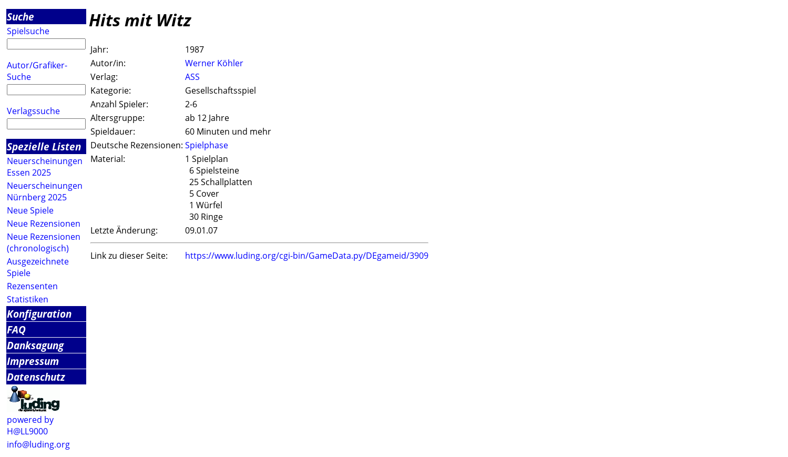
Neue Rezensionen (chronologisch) (43, 242)
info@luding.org (38, 444)
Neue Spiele (30, 210)
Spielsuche (28, 31)
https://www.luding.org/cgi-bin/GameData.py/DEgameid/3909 (306, 255)
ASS (192, 77)
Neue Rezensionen (43, 223)
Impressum (33, 361)
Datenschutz (36, 377)
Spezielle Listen (44, 146)
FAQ (16, 329)
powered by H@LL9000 (30, 425)
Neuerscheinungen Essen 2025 (45, 166)
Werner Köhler (214, 63)
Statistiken (27, 299)
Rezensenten (32, 286)
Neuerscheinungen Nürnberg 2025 (45, 191)
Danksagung (35, 345)
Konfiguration (39, 314)
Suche (20, 16)
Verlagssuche (33, 111)
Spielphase (206, 145)
